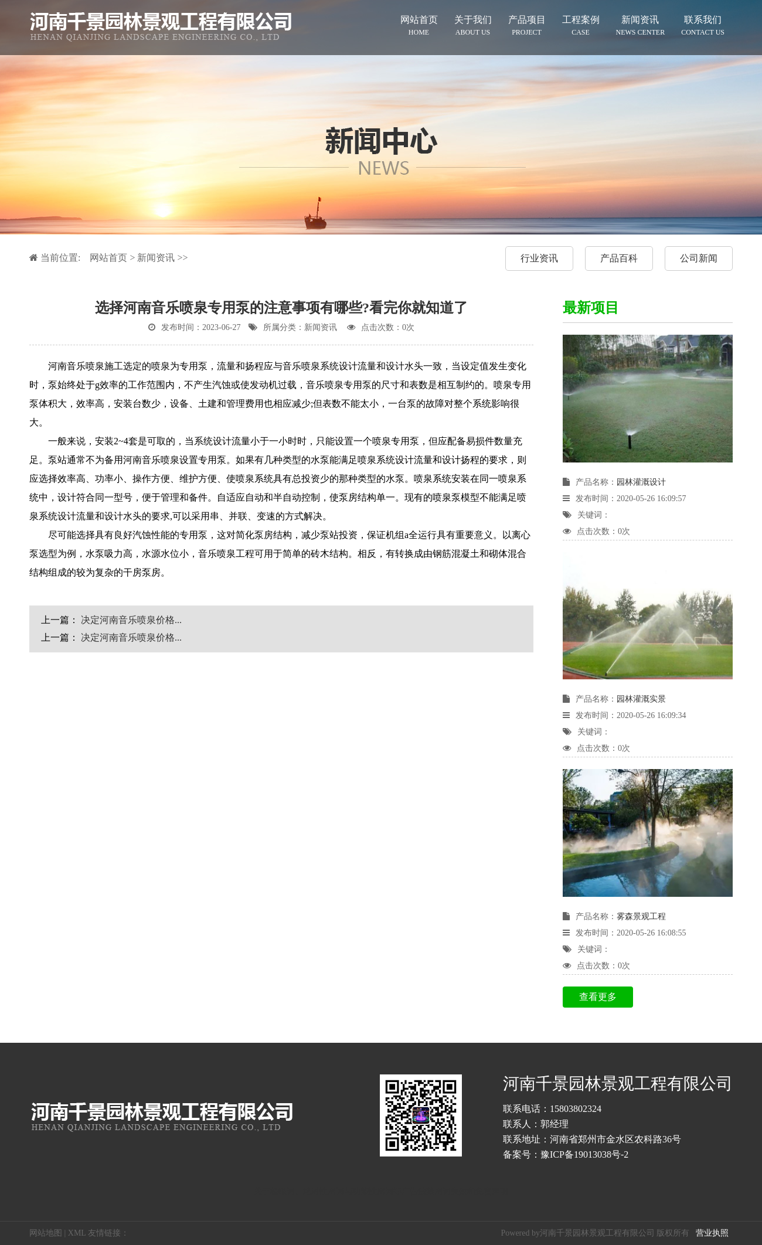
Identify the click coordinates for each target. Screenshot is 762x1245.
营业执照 (712, 1233)
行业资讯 (539, 258)
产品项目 (527, 25)
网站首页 (419, 25)
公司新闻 (698, 258)
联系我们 (702, 25)
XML (77, 1233)
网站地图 (45, 1233)
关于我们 (473, 25)
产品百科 (619, 258)
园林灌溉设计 (641, 482)
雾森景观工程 (641, 916)
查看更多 (598, 997)
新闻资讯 (640, 25)
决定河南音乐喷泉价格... (131, 620)
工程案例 (581, 25)
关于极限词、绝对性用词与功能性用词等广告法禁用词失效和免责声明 (381, 1191)
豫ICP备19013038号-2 (584, 1154)
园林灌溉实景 (641, 699)
